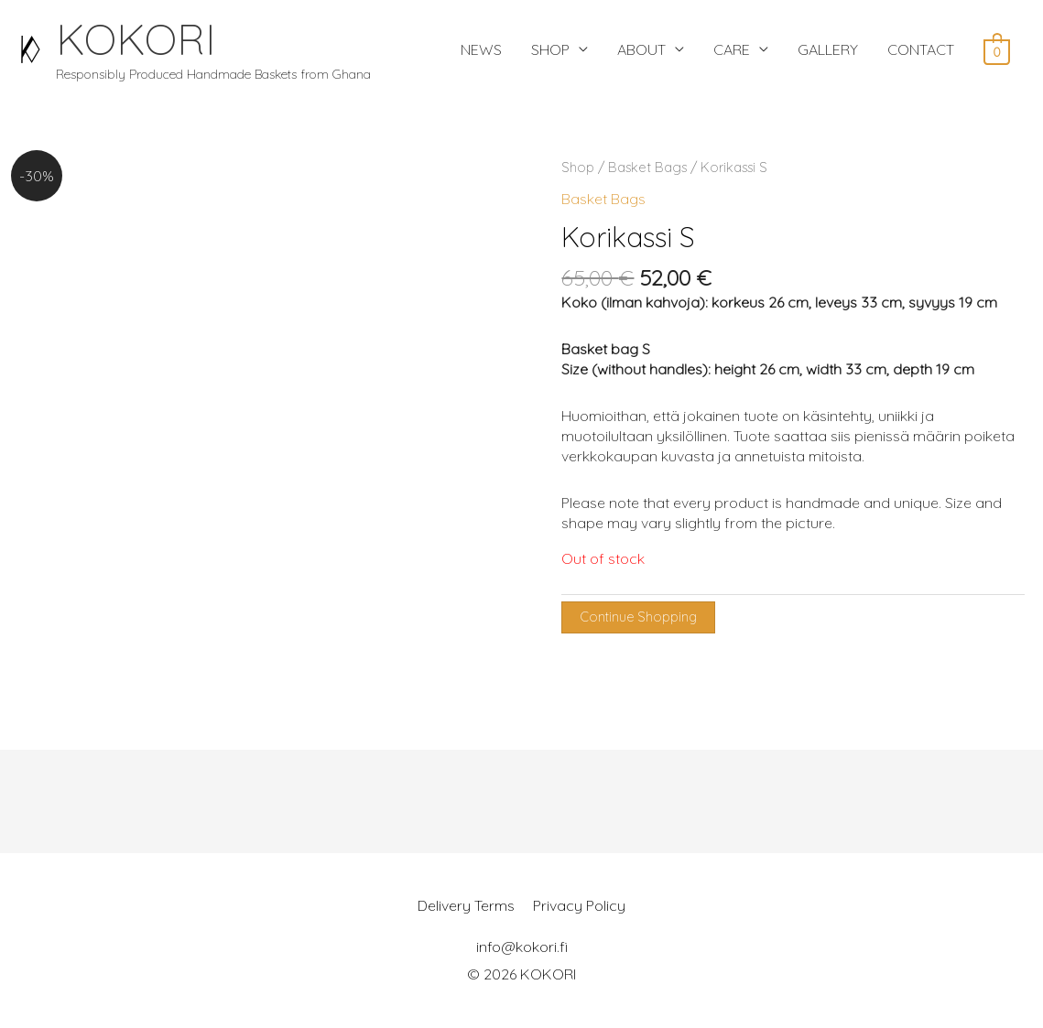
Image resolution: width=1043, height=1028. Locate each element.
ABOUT (641, 49)
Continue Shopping (638, 617)
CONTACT (920, 49)
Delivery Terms (466, 905)
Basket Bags (647, 167)
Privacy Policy (579, 905)
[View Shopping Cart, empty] (996, 50)
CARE (731, 49)
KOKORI (135, 39)
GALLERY (828, 49)
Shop (577, 167)
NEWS (481, 49)
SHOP (550, 49)
